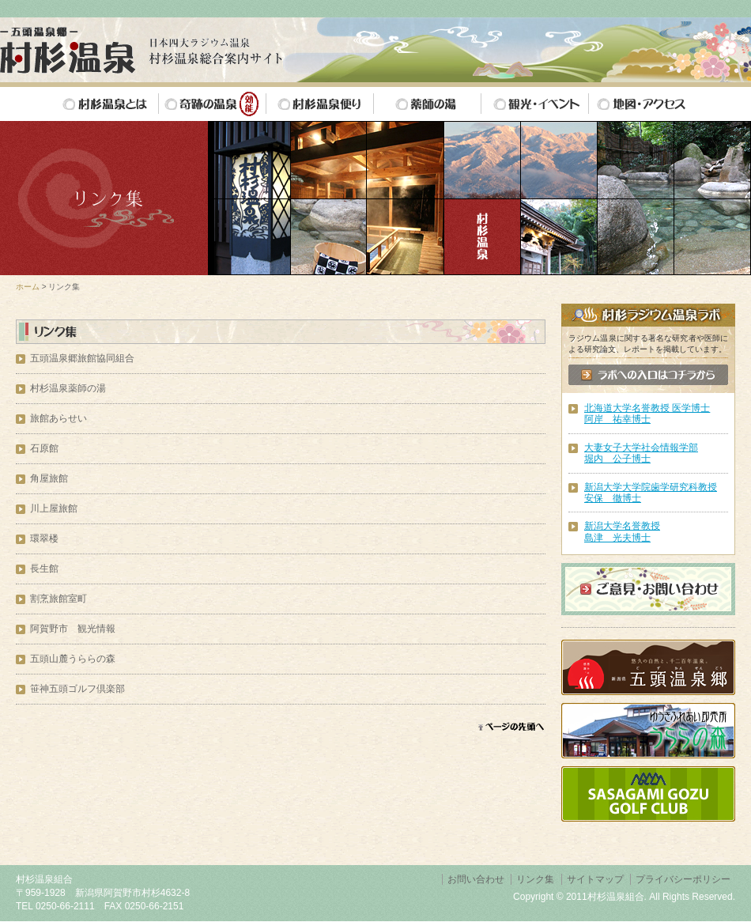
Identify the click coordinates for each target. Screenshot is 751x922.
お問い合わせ (475, 879)
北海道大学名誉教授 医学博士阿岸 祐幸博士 (647, 413)
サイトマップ (595, 879)
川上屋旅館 (53, 508)
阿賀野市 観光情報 (72, 628)
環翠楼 (44, 538)
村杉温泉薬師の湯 (68, 388)
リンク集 (535, 879)
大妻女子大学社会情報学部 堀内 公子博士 (641, 453)
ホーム (28, 286)
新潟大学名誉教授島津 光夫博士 (622, 531)
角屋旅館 (49, 478)
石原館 (44, 448)
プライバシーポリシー (683, 879)
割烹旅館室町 (58, 598)
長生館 (44, 568)
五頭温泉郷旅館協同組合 (82, 358)
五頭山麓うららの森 (72, 658)
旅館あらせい (58, 418)
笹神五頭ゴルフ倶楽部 (77, 688)
